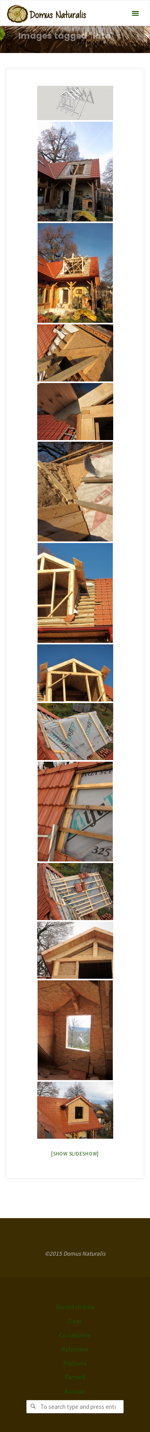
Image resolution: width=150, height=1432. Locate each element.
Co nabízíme (75, 1335)
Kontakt (75, 1391)
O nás (75, 1321)
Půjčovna (75, 1363)
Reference (75, 1349)
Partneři (75, 1377)
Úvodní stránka (75, 1307)
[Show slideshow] (75, 1153)
